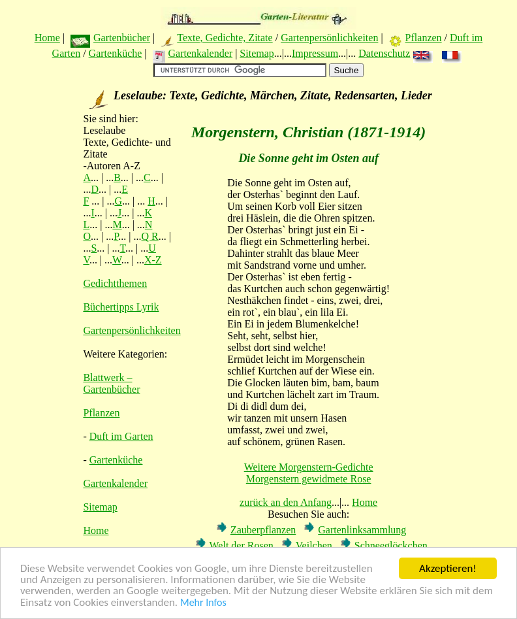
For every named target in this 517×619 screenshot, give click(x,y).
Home (47, 37)
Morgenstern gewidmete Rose (308, 478)
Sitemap (257, 53)
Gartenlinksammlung (362, 529)
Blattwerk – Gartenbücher (111, 383)
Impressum (315, 53)
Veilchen (314, 545)
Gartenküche (115, 53)
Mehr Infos (203, 603)
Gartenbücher (121, 37)
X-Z (153, 259)
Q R (150, 236)
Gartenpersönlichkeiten (329, 37)
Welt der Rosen (242, 545)
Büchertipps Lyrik (121, 306)
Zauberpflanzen (263, 529)
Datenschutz (384, 53)
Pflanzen (423, 37)
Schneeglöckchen (391, 545)
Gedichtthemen (115, 283)
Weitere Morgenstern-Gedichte (308, 467)
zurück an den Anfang (286, 502)
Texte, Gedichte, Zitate (224, 37)
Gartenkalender (200, 53)
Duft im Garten (121, 436)
